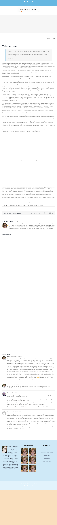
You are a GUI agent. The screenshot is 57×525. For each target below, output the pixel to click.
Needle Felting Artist (10, 459)
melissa (5, 205)
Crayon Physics (23, 131)
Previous (48, 38)
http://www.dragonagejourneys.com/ (15, 363)
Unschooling (36, 205)
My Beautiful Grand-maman (47, 452)
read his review (24, 122)
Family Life (24, 205)
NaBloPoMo (30, 205)
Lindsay (8, 356)
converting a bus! (49, 228)
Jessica (8, 411)
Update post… (47, 458)
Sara (8, 392)
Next (53, 38)
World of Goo (13, 160)
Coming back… (47, 449)
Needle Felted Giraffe (47, 461)
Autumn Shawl (47, 455)
